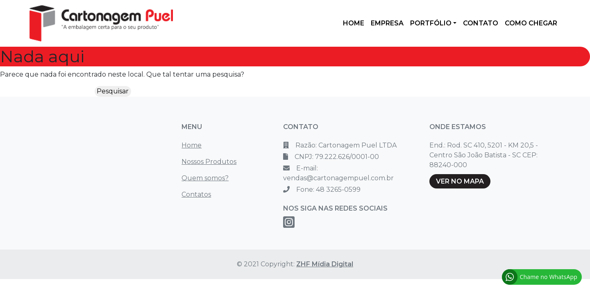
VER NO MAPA (460, 181)
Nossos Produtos (209, 162)
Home (192, 145)
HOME (353, 23)
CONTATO (480, 23)
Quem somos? (205, 178)
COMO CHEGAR (531, 23)
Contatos (196, 194)
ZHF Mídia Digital (324, 264)
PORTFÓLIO (431, 23)
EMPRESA (387, 23)
